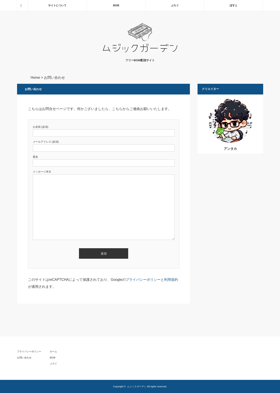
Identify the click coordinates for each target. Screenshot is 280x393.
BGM (116, 5)
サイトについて (57, 5)
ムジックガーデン (136, 386)
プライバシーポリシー (143, 279)
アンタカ (230, 148)
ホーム (53, 351)
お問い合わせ (24, 357)
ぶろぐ (175, 5)
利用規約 (171, 279)
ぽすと (234, 5)
